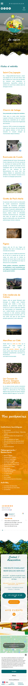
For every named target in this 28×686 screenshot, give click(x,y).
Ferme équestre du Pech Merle (12, 487)
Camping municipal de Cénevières (13, 479)
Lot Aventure (7, 489)
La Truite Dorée (8, 473)
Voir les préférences (14, 679)
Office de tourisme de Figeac (11, 439)
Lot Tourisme (7, 430)
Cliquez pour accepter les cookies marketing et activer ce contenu (14, 645)
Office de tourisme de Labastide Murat (14, 441)
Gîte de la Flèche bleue (10, 459)
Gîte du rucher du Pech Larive (11, 464)
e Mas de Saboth (8, 472)
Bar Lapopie (7, 468)
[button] (26, 655)
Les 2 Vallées (7, 477)
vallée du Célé (16, 344)
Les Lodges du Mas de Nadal (11, 463)
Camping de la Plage (9, 461)
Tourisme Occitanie (9, 446)
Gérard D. (11, 514)
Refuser (14, 675)
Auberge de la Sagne (9, 466)
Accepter (14, 671)
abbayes (16, 349)
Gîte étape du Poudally (10, 470)
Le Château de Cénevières (10, 486)
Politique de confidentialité (11, 683)
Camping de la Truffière (10, 457)
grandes (11, 349)
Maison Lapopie (8, 455)
